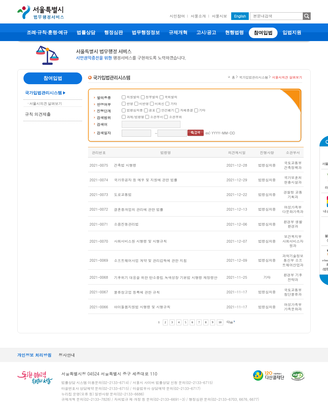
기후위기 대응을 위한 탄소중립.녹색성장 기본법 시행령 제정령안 (166, 277)
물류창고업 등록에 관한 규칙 (137, 292)
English (240, 15)
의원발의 (133, 97)
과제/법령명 (135, 117)
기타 (173, 104)
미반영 (144, 104)
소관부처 (175, 117)
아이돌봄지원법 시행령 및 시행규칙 (142, 306)
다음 (229, 322)
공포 (152, 110)
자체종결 (186, 110)
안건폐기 (167, 110)
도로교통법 (123, 194)
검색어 (102, 124)
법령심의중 (135, 110)
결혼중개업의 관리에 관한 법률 (138, 209)
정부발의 (152, 97)
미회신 (160, 104)
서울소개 (198, 16)
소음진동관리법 (126, 223)
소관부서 (156, 117)
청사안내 (67, 355)
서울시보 (219, 16)
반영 (130, 104)
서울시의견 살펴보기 (45, 104)
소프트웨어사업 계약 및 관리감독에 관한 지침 (150, 260)
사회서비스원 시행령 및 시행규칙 (140, 241)
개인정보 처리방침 (34, 355)
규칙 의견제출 (38, 114)
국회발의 (171, 97)
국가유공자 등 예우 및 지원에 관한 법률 (145, 179)
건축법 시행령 (125, 165)
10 (220, 322)
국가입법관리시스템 (43, 93)
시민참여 (177, 16)
